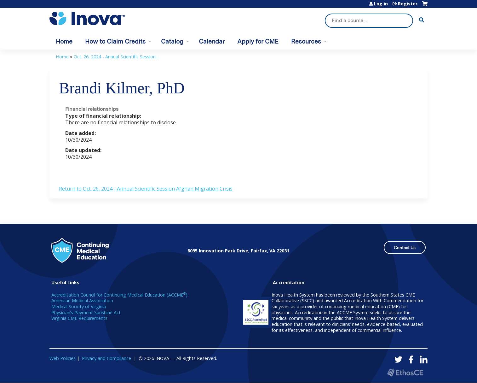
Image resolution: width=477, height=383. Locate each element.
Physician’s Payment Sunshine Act (86, 312)
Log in (381, 4)
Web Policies (62, 358)
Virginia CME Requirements (79, 318)
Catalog (172, 41)
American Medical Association (82, 300)
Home (64, 41)
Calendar (212, 41)
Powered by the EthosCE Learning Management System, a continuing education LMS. (405, 372)
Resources (306, 41)
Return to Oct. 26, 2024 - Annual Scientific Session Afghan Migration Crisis (146, 188)
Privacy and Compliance (106, 358)
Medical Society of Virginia (78, 306)
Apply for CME (258, 41)
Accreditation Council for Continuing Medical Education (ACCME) (119, 295)
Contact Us (405, 247)
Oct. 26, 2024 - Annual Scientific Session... (116, 57)
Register (407, 4)
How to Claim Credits (115, 41)
